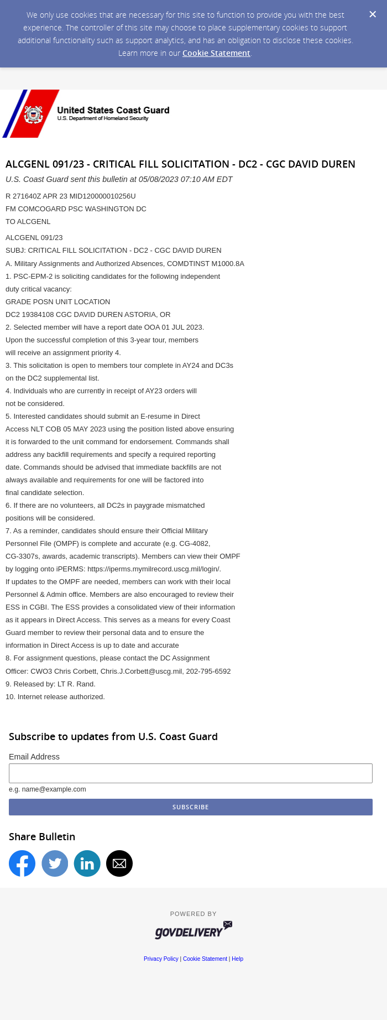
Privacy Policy (161, 959)
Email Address (34, 756)
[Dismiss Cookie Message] (372, 14)
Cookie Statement (216, 53)
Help (237, 959)
